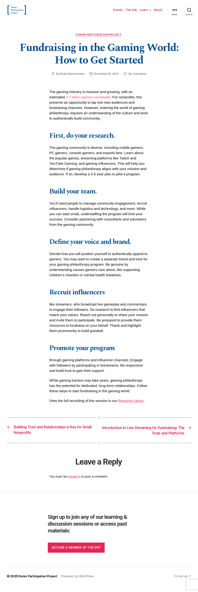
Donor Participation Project (99, 40)
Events (118, 12)
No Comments (138, 79)
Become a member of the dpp (76, 553)
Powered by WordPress (79, 582)
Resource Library (131, 406)
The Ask (131, 12)
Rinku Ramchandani (71, 79)
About (158, 12)
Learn (144, 12)
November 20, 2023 (106, 79)
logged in (73, 482)
